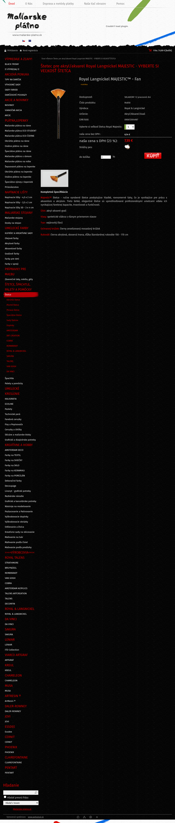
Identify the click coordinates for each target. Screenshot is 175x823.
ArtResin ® (10, 701)
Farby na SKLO (12, 465)
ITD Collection (12, 649)
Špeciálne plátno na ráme (18, 151)
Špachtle (9, 378)
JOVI (7, 721)
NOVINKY (9, 105)
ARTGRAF (9, 660)
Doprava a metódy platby (58, 3)
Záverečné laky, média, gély (19, 279)
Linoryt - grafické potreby (18, 491)
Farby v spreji (12, 264)
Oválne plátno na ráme (16, 146)
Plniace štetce (13, 310)
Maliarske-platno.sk (22, 809)
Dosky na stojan (13, 223)
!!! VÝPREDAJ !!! (12, 69)
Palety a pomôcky (14, 383)
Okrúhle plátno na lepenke (18, 171)
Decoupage (10, 486)
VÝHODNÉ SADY (13, 84)
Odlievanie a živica (14, 527)
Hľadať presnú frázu (17, 797)
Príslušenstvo (12, 187)
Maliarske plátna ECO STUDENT (20, 130)
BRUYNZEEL (11, 568)
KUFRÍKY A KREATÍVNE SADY (19, 233)
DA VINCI (10, 371)
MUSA (8, 690)
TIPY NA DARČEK (13, 79)
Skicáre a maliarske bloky (18, 434)
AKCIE (8, 115)
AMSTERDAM (12, 330)
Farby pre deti (12, 258)
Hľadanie (11, 785)
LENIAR (8, 644)
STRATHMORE (12, 562)
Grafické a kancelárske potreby (20, 501)
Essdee (8, 731)
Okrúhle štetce (13, 300)
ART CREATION (13, 335)
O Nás (28, 3)
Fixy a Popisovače (14, 424)
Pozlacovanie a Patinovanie (19, 511)
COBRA (10, 341)
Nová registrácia (30, 50)
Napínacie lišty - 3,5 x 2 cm (18, 202)
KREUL (8, 670)
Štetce (8, 294)
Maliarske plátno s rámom (18, 156)
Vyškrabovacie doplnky (16, 516)
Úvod (43, 59)
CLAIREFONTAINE (13, 762)
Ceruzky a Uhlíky (13, 429)
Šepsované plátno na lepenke (20, 166)
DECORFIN (10, 603)
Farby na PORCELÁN (15, 475)
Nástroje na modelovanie (18, 506)
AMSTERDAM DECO (14, 450)
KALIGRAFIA (11, 398)
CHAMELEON (11, 680)
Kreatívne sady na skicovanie (20, 532)
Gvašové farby (12, 253)
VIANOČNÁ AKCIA (13, 110)
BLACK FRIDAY (12, 64)
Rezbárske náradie (14, 496)
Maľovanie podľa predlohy (18, 547)
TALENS (10, 361)
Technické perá (12, 414)
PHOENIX (9, 752)
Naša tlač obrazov (95, 3)
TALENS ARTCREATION (16, 593)
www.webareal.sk (36, 817)
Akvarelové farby (13, 248)
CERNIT (8, 742)
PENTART (9, 772)
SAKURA (10, 356)
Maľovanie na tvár (14, 537)
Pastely (8, 409)
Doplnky (10, 325)
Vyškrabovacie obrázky (16, 521)
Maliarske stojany (14, 218)
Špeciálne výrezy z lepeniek (19, 182)
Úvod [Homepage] (12, 3)
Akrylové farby (12, 243)
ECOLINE (9, 404)
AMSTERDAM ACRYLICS (16, 588)
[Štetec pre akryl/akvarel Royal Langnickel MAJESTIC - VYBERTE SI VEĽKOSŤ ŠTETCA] (58, 116)
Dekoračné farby (13, 480)
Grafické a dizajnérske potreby (20, 439)
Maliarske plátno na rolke (18, 161)
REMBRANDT (12, 346)
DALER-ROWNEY (13, 711)
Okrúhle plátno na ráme (17, 141)
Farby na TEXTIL (13, 455)
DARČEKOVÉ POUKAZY (16, 95)
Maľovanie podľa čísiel (16, 542)
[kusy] (106, 157)
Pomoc (120, 3)
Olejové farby (12, 238)
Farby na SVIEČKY (13, 460)
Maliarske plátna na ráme (18, 125)
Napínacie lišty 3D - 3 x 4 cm (19, 207)
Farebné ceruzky (13, 419)
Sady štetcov (12, 320)
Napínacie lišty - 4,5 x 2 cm (18, 197)
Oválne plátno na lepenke (18, 177)
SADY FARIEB (11, 89)
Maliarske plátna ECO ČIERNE (19, 136)
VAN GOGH (11, 366)
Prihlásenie (12, 50)
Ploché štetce (13, 305)
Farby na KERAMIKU (15, 470)
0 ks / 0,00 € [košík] (162, 50)
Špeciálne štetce (14, 315)
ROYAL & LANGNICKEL (16, 351)
